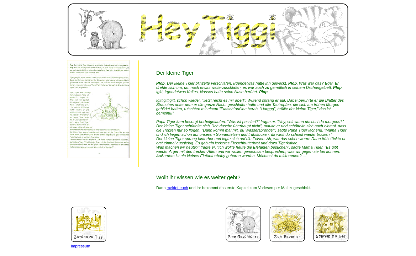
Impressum (80, 246)
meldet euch (177, 188)
